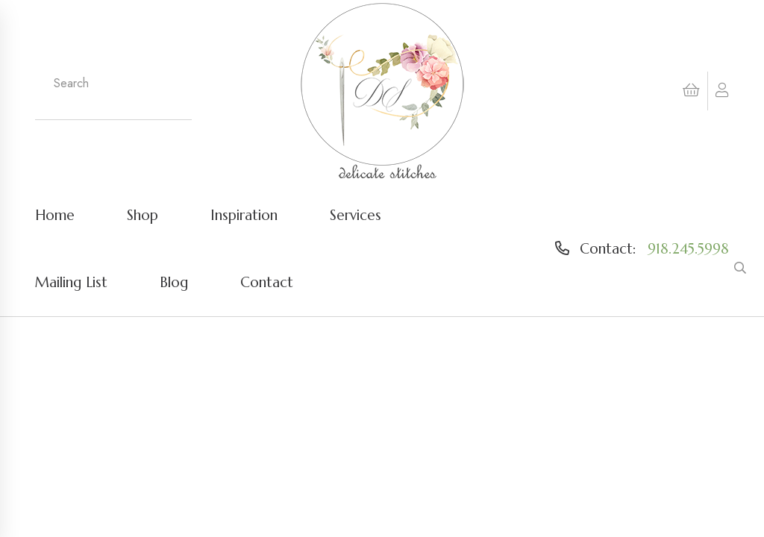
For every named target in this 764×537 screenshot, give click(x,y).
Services (355, 215)
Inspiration (244, 215)
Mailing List (71, 282)
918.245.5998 (688, 248)
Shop (142, 215)
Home (55, 215)
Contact (266, 282)
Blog (174, 282)
